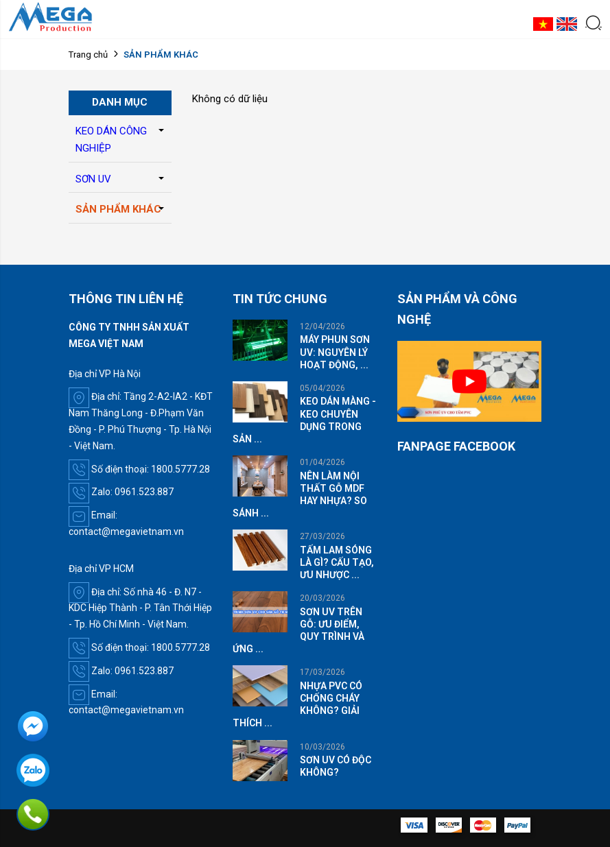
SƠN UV (93, 179)
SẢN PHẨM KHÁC (118, 209)
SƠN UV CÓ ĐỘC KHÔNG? (335, 766)
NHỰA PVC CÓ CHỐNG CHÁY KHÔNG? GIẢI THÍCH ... (297, 704)
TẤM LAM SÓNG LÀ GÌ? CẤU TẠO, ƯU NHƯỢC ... (337, 562)
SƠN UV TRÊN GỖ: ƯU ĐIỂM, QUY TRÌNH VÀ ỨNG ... (298, 630)
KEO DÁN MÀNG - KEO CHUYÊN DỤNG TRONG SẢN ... (304, 420)
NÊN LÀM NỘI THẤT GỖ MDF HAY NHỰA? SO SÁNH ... (300, 494)
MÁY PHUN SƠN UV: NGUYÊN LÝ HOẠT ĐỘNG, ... (335, 352)
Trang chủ (88, 54)
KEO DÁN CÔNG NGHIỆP (111, 140)
